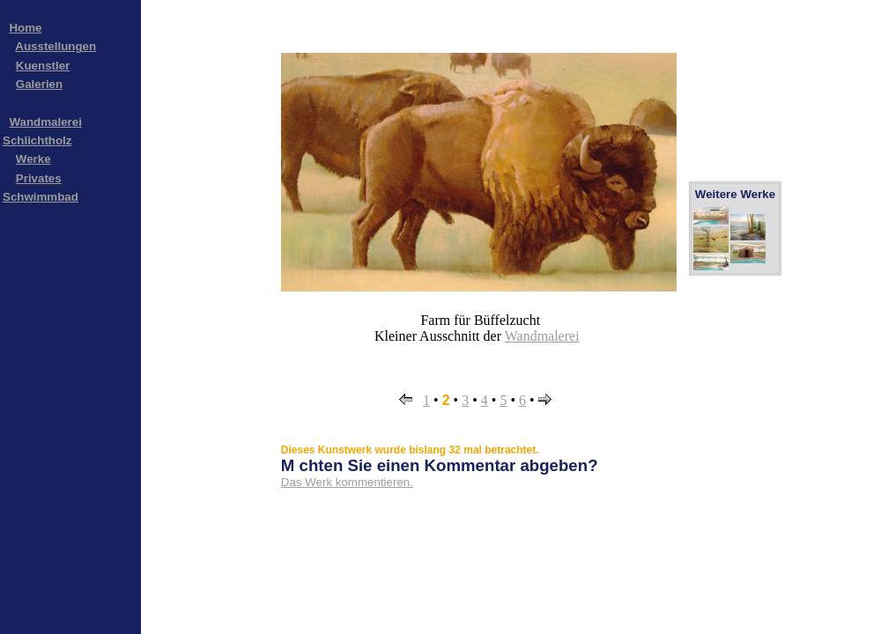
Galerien (39, 84)
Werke (33, 159)
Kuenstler (43, 65)
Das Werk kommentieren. (347, 482)
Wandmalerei (542, 335)
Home (25, 27)
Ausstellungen (55, 46)
